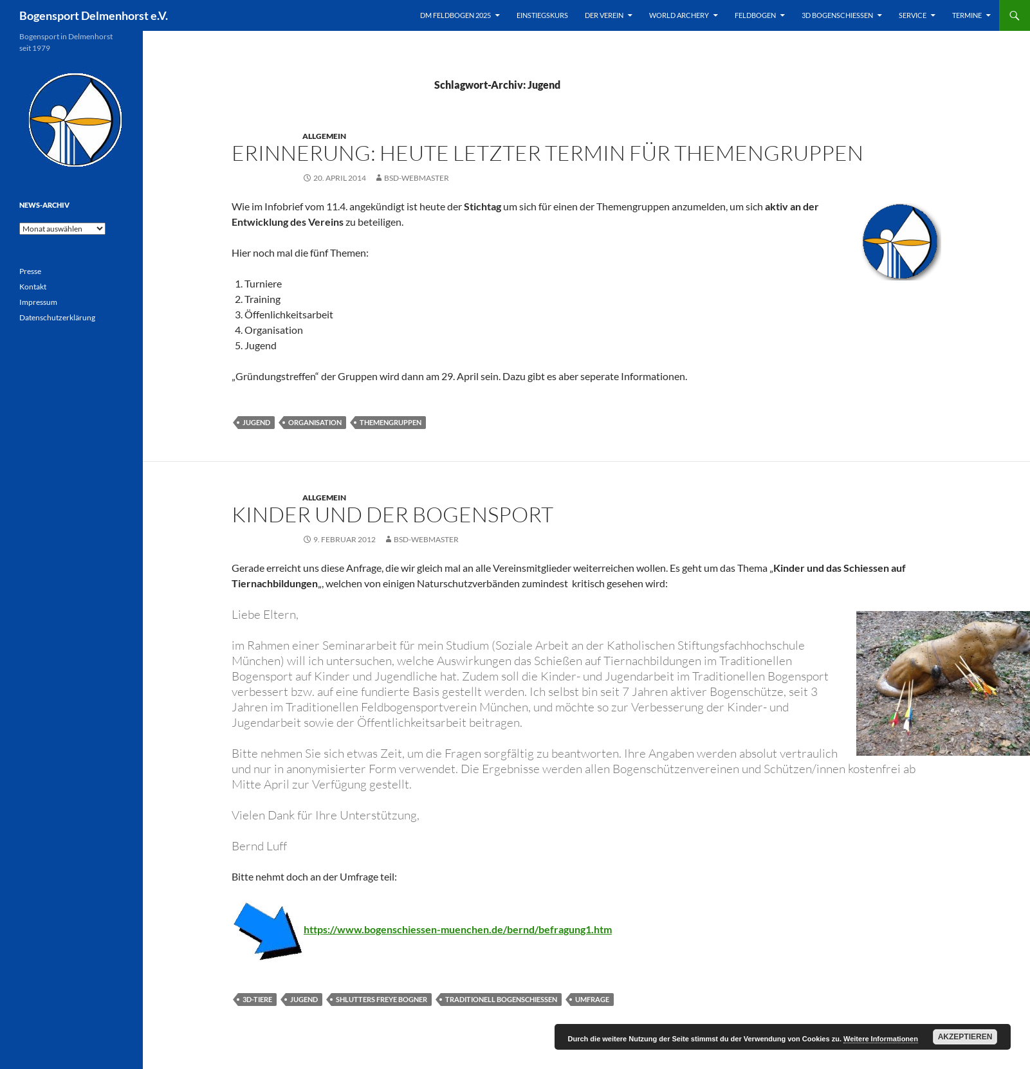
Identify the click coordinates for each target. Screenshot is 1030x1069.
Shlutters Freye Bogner (381, 999)
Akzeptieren (965, 1036)
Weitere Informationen (880, 1039)
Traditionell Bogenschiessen (501, 999)
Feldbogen (755, 15)
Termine (967, 15)
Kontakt (32, 286)
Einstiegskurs (542, 15)
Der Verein (604, 15)
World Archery (679, 15)
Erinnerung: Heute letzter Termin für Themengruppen (547, 153)
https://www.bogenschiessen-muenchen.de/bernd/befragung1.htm (458, 929)
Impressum (38, 302)
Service (912, 15)
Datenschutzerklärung (57, 317)
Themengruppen (390, 422)
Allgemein (324, 136)
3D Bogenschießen (837, 15)
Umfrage (592, 999)
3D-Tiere (257, 999)
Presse (30, 271)
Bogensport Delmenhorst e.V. (93, 15)
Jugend (256, 422)
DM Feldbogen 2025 (455, 15)
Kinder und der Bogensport (392, 514)
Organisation (315, 422)
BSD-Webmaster (416, 178)
